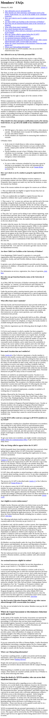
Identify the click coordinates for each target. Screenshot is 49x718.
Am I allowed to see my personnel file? (17, 11)
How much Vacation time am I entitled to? (18, 29)
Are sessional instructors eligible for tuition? (19, 38)
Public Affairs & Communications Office (14, 440)
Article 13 (4, 460)
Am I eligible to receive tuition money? (17, 36)
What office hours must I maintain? (16, 27)
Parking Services (20, 659)
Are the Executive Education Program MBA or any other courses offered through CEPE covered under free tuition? (26, 40)
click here (8, 516)
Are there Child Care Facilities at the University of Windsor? (24, 22)
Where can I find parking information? (17, 47)
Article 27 (44, 67)
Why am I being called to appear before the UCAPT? (22, 34)
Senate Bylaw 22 (16, 483)
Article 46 (8, 355)
